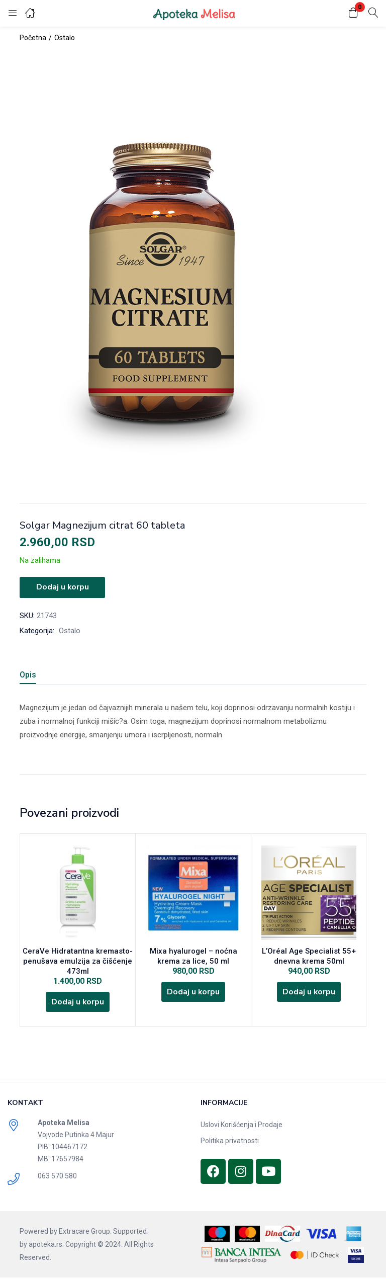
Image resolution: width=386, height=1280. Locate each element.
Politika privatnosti (230, 1143)
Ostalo (64, 38)
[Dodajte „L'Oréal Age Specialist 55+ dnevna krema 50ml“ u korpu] (309, 993)
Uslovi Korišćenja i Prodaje (241, 1127)
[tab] (40, 675)
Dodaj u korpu (62, 586)
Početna (33, 38)
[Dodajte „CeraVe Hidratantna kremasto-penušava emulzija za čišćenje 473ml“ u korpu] (78, 1003)
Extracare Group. (85, 1234)
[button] (353, 13)
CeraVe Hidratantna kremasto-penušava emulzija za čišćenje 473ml (78, 961)
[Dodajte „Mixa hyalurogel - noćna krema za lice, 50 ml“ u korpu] (193, 993)
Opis (28, 673)
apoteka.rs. (46, 1247)
